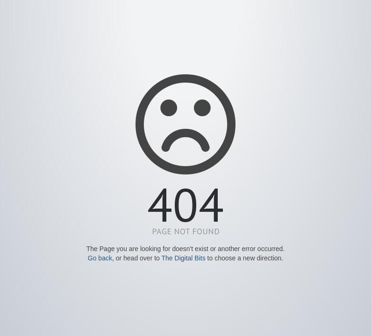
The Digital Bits (184, 258)
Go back (100, 258)
